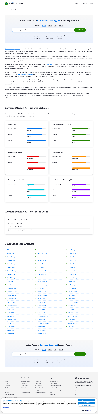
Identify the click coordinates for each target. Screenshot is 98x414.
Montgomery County (43, 323)
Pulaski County (72, 274)
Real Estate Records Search (25, 74)
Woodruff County (72, 323)
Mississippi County (42, 316)
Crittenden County (12, 305)
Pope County (71, 267)
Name (55, 25)
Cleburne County (11, 288)
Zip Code (50, 25)
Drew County (10, 316)
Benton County (11, 260)
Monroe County (41, 319)
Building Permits (25, 387)
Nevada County (41, 326)
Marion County (41, 309)
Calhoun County (11, 271)
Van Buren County (73, 312)
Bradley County (11, 267)
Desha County (11, 312)
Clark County (10, 281)
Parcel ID (61, 25)
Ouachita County (41, 333)
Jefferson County (42, 274)
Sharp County (71, 298)
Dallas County (11, 309)
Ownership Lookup (25, 381)
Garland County (11, 330)
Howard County (41, 260)
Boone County (11, 264)
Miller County (41, 312)
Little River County (42, 295)
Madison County (41, 305)
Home (76, 3)
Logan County (41, 298)
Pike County (71, 257)
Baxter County (11, 257)
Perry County (71, 250)
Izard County (40, 267)
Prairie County (71, 271)
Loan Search (24, 390)
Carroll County (11, 274)
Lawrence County (42, 285)
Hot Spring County (42, 257)
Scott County (71, 285)
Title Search (38, 381)
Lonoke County (41, 302)
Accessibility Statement (55, 385)
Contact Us (84, 3)
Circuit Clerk (48, 64)
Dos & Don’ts (53, 394)
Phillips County (72, 253)
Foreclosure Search (25, 392)
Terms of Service (54, 381)
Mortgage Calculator (40, 390)
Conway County (11, 295)
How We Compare (9, 394)
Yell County (71, 326)
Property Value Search (40, 387)
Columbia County (12, 291)
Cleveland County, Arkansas (12, 49)
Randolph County (72, 278)
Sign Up (7, 387)
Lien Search (24, 383)
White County (71, 319)
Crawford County (11, 302)
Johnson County (41, 278)
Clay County (10, 285)
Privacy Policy (53, 383)
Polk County (71, 264)
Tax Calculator (38, 385)
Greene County (41, 250)
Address (44, 25)
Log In (6, 383)
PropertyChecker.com (14, 3)
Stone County (71, 305)
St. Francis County (73, 302)
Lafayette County (42, 281)
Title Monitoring (38, 383)
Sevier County (71, 295)
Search (79, 30)
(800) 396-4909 (80, 390)
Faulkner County (11, 319)
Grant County (10, 333)
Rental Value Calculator (40, 392)
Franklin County (11, 323)
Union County (71, 309)
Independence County (43, 264)
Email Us (79, 392)
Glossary (7, 392)
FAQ (51, 392)
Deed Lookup (24, 385)
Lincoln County (41, 291)
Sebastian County (72, 291)
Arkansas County (11, 250)
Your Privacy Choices (55, 387)
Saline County (71, 281)
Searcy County (72, 288)
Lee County (40, 288)
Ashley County (11, 253)
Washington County (73, 316)
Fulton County (11, 326)
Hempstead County (42, 253)
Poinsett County (72, 260)
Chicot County (11, 278)
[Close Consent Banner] (86, 408)
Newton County (41, 330)
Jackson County (41, 271)
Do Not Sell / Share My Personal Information (60, 390)
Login (91, 3)
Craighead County (12, 298)
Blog (6, 390)
